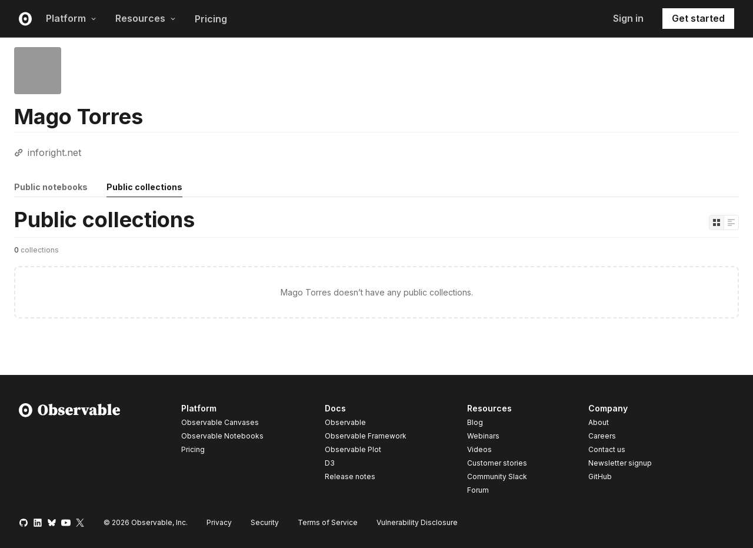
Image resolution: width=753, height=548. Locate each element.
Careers (602, 435)
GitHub (600, 476)
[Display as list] (731, 222)
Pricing (211, 19)
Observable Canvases (220, 422)
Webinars (483, 435)
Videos (479, 449)
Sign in (628, 18)
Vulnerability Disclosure (417, 522)
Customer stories (497, 463)
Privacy (219, 522)
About (598, 422)
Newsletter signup (620, 463)
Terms (328, 522)
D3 (330, 463)
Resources (145, 18)
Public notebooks (51, 187)
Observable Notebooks (222, 435)
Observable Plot (353, 449)
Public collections (144, 187)
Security (265, 522)
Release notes (350, 476)
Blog (475, 422)
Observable (345, 422)
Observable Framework (366, 435)
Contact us (606, 450)
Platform (71, 18)
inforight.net (54, 152)
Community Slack (497, 476)
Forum (478, 490)
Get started (698, 18)
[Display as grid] (716, 222)
